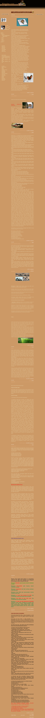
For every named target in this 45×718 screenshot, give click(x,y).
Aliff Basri (3, 76)
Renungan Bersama (30, 610)
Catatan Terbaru (13, 715)
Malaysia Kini (3, 46)
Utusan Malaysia (4, 49)
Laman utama (23, 715)
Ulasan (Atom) (31, 717)
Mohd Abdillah (3, 71)
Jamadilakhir (13, 271)
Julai (2, 37)
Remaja (12, 348)
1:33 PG (28, 269)
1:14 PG (28, 345)
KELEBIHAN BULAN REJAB (15, 133)
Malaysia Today (4, 51)
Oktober (3, 34)
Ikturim (7, 25)
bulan (33, 242)
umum (33, 94)
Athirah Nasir (3, 72)
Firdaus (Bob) (3, 74)
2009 (1, 33)
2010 (1, 32)
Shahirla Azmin (3, 75)
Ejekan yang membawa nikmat (15, 243)
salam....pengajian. (14, 95)
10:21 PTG (28, 378)
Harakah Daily (3, 47)
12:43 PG (28, 130)
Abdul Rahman (3, 79)
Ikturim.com (8, 4)
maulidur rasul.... (13, 446)
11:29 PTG (28, 240)
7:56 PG (28, 608)
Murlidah (3, 77)
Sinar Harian (3, 45)
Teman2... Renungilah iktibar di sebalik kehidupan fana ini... (20, 16)
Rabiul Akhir (13, 381)
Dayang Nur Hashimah (4, 73)
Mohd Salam (3, 78)
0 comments (32, 92)
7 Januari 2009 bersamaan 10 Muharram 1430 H (18, 611)
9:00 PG (28, 92)
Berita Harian (3, 48)
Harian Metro (3, 50)
